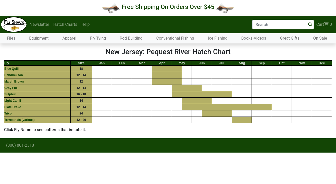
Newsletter (39, 24)
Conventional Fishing (175, 38)
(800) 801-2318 (20, 145)
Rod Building (131, 38)
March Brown (14, 81)
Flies (11, 38)
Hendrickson (13, 75)
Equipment (38, 38)
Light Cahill (12, 100)
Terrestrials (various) (19, 120)
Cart (324, 24)
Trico (8, 113)
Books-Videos (253, 38)
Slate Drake (12, 107)
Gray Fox (11, 88)
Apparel (69, 38)
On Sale (320, 38)
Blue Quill (11, 69)
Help (85, 24)
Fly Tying (98, 38)
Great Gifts (289, 38)
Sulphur (10, 94)
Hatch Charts (65, 24)
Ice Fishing (218, 38)
